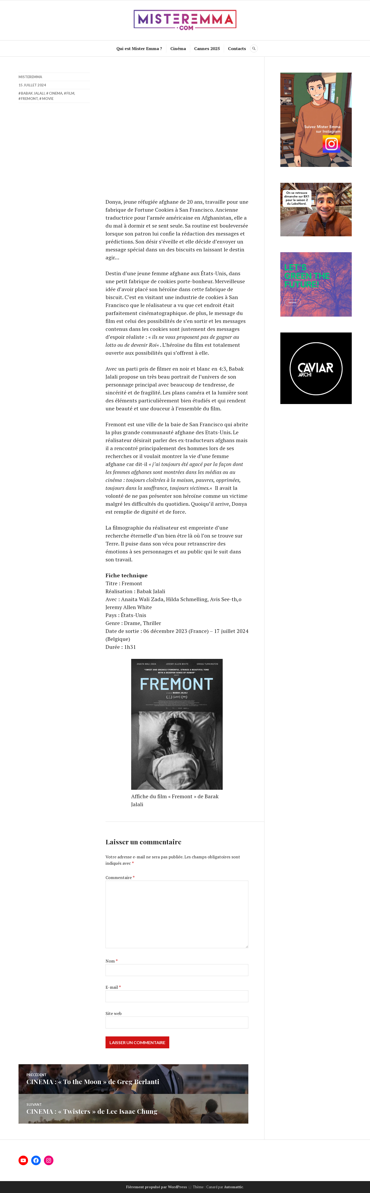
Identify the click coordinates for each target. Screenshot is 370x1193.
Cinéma (178, 48)
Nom (112, 961)
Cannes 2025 (207, 48)
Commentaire (120, 877)
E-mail (113, 987)
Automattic (233, 1187)
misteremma (30, 77)
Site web (114, 1013)
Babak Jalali (33, 93)
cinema (55, 93)
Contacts (237, 48)
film (70, 93)
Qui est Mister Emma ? (139, 48)
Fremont (29, 98)
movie (47, 98)
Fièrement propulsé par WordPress (156, 1187)
